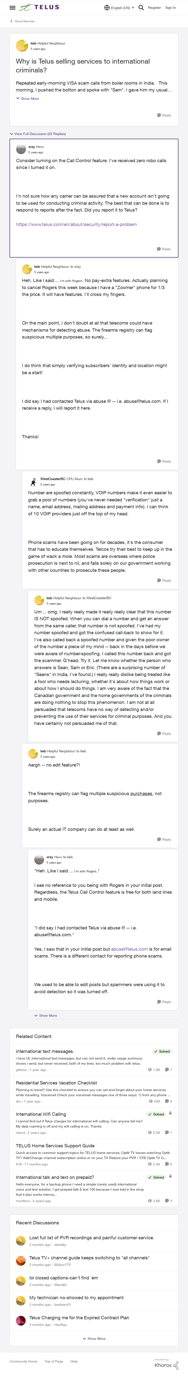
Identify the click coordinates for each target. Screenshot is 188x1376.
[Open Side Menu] (12, 7)
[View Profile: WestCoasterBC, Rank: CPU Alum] (33, 481)
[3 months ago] (40, 1244)
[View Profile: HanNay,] (21, 1321)
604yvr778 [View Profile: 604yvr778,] (62, 1265)
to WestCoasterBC (96, 598)
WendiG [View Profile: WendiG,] (60, 1284)
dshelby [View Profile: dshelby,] (60, 1244)
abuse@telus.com (129, 949)
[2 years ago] (36, 1132)
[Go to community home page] (40, 7)
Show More (27, 98)
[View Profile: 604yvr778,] (21, 1261)
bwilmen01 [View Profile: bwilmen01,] (62, 1304)
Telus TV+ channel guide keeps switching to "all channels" (89, 1257)
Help (74, 1361)
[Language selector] (119, 7)
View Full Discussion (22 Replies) (38, 134)
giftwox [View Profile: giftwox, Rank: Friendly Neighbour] (21, 1070)
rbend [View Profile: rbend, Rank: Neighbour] (20, 1132)
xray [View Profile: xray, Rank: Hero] (31, 147)
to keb (88, 479)
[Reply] (164, 115)
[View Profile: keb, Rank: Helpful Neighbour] (22, 46)
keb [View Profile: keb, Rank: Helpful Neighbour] (33, 43)
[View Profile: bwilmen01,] (21, 1301)
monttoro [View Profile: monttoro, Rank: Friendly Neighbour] (23, 1200)
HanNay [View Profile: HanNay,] (60, 1324)
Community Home (23, 1361)
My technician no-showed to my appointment (76, 1297)
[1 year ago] (37, 1069)
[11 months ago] (35, 1164)
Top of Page (54, 1361)
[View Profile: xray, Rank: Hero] (21, 149)
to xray (75, 266)
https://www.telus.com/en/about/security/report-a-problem (76, 224)
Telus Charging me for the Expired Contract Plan (79, 1317)
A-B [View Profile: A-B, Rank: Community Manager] (19, 1164)
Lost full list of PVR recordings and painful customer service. (91, 1237)
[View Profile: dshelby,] (21, 1241)
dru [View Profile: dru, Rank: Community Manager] (18, 1101)
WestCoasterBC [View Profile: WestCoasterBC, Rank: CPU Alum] (52, 479)
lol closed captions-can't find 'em (63, 1277)
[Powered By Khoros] (166, 1364)
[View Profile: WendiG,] (21, 1281)
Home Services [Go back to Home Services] (22, 21)
